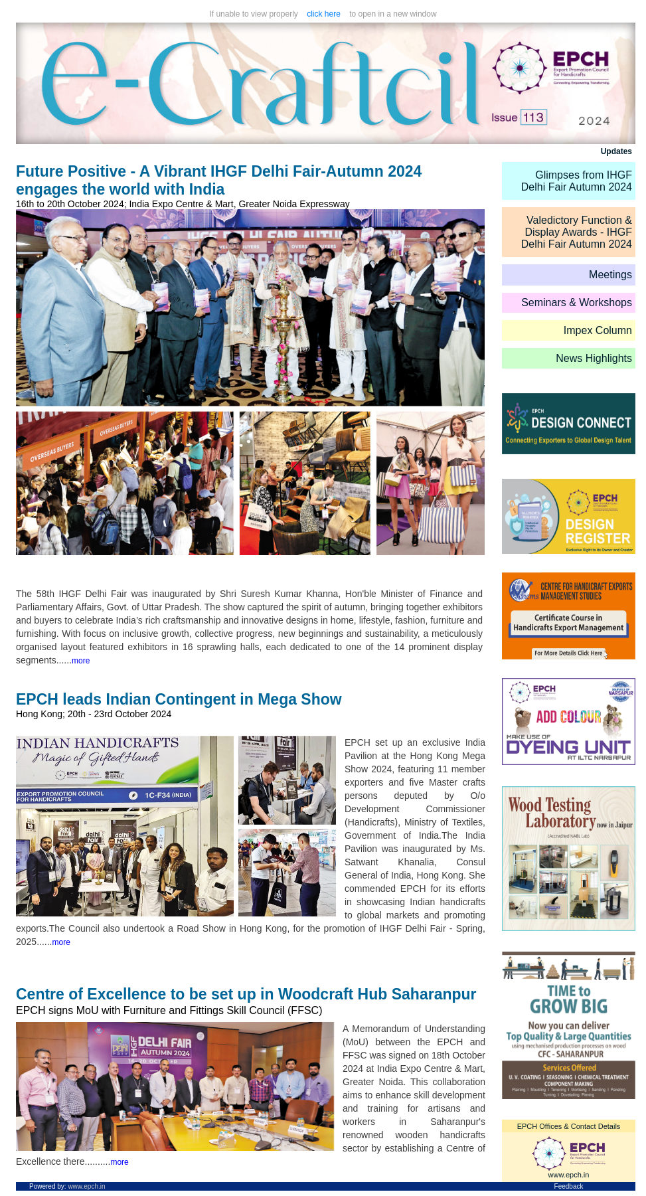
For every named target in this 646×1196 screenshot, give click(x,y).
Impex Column (598, 330)
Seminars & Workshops (576, 302)
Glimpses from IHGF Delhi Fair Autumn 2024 (576, 181)
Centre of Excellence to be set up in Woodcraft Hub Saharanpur (246, 994)
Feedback (569, 1186)
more (81, 660)
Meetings (610, 274)
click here (324, 14)
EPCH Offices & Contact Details (569, 1126)
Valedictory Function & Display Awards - (578, 226)
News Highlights (594, 358)
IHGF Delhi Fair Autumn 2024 (576, 238)
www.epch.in (569, 1175)
